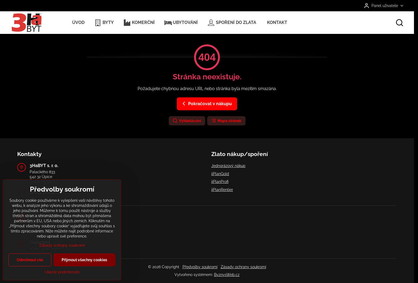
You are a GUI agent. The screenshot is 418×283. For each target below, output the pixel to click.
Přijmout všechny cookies (84, 266)
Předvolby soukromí (199, 267)
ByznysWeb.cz (227, 275)
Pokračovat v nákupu (206, 103)
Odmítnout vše (30, 266)
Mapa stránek (226, 120)
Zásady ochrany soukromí (243, 267)
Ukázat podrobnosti (62, 278)
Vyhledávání (186, 120)
